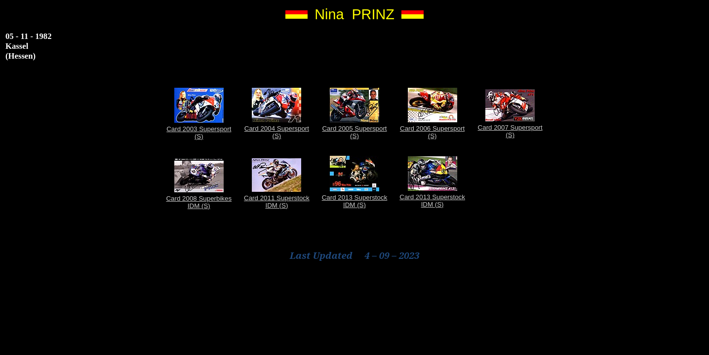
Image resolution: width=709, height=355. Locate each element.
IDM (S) (199, 206)
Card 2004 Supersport (276, 128)
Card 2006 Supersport (432, 128)
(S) (199, 136)
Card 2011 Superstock (277, 198)
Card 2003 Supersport (198, 129)
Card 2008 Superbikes (199, 198)
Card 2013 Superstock (355, 197)
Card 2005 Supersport (354, 128)
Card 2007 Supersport (510, 127)
